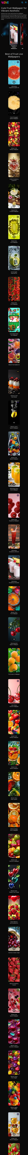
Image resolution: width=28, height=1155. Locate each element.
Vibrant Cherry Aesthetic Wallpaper (14, 1046)
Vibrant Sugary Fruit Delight (14, 1108)
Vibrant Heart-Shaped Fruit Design (14, 891)
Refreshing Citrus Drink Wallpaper (14, 489)
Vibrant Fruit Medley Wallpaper (14, 148)
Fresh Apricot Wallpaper (14, 674)
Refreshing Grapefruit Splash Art (14, 87)
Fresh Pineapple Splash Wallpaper (14, 117)
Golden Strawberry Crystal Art (14, 179)
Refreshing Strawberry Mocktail (14, 551)
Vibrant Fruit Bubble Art (14, 364)
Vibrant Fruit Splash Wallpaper (14, 458)
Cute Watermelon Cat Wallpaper (14, 334)
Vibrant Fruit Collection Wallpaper (14, 860)
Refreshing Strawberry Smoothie (14, 582)
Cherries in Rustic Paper (14, 952)
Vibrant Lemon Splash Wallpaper (14, 427)
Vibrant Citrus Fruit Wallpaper (14, 613)
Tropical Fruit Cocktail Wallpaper (14, 210)
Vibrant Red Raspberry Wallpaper (14, 520)
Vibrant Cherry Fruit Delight (14, 1077)
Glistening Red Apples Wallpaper (14, 644)
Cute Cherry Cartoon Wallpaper (14, 705)
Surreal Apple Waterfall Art (14, 272)
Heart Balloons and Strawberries (14, 922)
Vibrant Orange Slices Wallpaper (14, 829)
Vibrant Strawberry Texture (14, 984)
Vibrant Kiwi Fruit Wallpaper (14, 241)
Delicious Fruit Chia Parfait (14, 396)
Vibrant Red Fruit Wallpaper (14, 303)
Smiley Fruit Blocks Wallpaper (14, 1139)
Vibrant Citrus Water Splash (14, 798)
